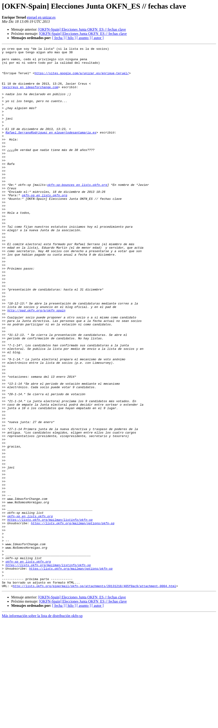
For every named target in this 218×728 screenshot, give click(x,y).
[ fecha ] (58, 38)
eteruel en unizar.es (41, 17)
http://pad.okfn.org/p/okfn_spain (36, 363)
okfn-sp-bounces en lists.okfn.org (77, 212)
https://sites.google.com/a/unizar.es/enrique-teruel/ (81, 79)
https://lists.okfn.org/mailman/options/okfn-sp (72, 619)
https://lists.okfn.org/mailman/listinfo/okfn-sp (50, 614)
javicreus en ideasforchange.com (30, 95)
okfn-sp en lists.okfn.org (44, 225)
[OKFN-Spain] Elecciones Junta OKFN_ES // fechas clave (82, 29)
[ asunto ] (84, 38)
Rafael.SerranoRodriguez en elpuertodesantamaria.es (51, 150)
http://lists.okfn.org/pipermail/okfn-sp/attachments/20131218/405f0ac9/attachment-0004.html (94, 694)
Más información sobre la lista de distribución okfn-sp (42, 724)
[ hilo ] (71, 38)
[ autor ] (98, 38)
